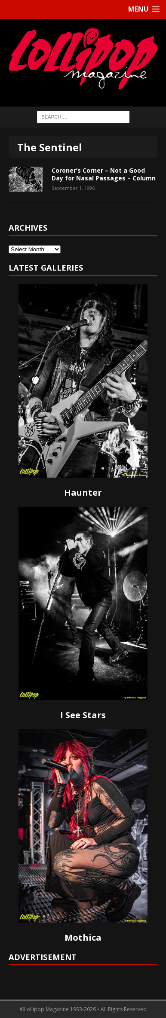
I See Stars (83, 715)
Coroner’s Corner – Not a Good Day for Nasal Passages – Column (104, 174)
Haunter (83, 492)
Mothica (83, 937)
